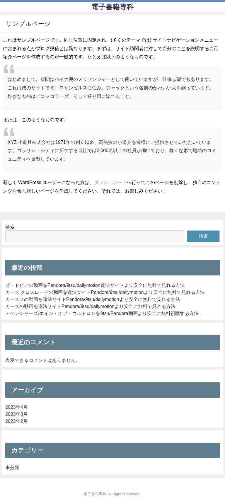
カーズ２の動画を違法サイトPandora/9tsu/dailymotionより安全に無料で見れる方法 (92, 299)
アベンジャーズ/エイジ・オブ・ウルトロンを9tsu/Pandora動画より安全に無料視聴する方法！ (104, 313)
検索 (10, 226)
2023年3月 (16, 414)
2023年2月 (16, 421)
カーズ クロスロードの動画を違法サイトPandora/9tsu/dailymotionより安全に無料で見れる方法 (105, 292)
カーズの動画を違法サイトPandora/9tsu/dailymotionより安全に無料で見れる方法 (90, 306)
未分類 (12, 467)
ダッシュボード (110, 182)
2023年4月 (16, 407)
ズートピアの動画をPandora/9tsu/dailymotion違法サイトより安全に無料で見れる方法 (95, 285)
